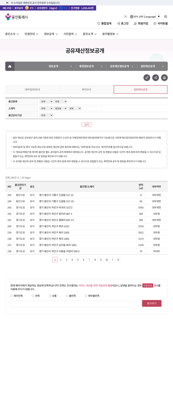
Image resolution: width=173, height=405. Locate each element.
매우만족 (18, 295)
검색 (86, 124)
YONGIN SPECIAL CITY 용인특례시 (16, 17)
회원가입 (143, 23)
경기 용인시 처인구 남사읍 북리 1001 (58, 245)
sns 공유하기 (155, 77)
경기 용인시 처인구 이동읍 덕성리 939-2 (59, 251)
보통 (54, 295)
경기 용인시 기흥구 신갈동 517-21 (56, 195)
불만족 (72, 295)
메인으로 (10, 66)
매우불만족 (93, 295)
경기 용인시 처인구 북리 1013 (54, 226)
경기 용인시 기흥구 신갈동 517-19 (56, 201)
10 (106, 259)
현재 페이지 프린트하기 (164, 77)
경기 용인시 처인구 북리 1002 (54, 238)
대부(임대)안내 (32, 89)
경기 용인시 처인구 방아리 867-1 (55, 213)
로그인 (125, 23)
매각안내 (86, 89)
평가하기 (151, 303)
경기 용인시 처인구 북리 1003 (54, 232)
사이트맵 (163, 23)
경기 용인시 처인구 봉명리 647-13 (56, 220)
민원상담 (147, 285)
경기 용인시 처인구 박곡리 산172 (55, 207)
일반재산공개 (140, 89)
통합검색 (106, 23)
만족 (37, 295)
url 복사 (146, 77)
